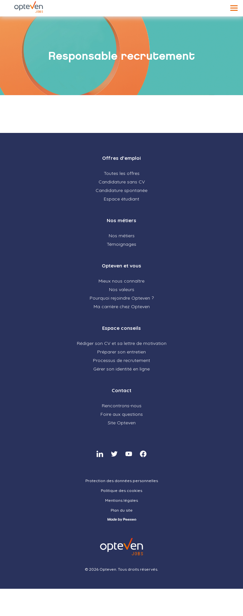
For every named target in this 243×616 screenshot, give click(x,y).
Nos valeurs (121, 289)
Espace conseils (121, 328)
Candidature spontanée (121, 190)
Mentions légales (121, 500)
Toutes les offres (122, 173)
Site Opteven (122, 423)
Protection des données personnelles (121, 480)
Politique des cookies (121, 490)
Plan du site (122, 510)
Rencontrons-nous (122, 406)
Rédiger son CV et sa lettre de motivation (121, 343)
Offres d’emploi (121, 158)
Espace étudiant (121, 199)
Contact (121, 390)
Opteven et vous (121, 266)
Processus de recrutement (121, 360)
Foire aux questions (121, 414)
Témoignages (121, 244)
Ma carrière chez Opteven (122, 306)
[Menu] (234, 8)
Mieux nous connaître (121, 281)
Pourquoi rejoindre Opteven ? (122, 298)
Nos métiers (121, 220)
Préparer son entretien (121, 352)
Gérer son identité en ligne (121, 369)
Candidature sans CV (122, 182)
